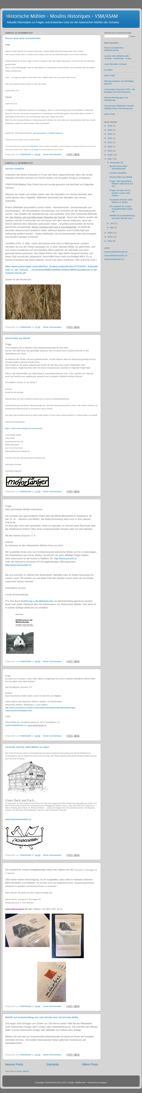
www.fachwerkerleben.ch (18, 819)
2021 (110, 142)
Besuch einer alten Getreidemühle (22, 38)
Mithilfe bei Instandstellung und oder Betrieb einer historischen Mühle (41, 1017)
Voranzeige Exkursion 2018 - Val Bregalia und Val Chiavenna (119, 90)
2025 (110, 126)
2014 (110, 241)
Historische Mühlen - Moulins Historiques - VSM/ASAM (62, 16)
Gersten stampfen (14, 168)
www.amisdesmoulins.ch (115, 255)
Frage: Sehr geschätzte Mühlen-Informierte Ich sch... (121, 183)
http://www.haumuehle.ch (18, 565)
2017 (110, 159)
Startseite (52, 1064)
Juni (112, 223)
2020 (110, 146)
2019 (110, 150)
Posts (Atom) (23, 1071)
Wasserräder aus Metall (17, 338)
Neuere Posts (14, 1064)
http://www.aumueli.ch (65, 558)
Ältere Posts (90, 1064)
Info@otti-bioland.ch (55, 133)
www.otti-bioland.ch (40, 133)
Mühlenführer (34, 146)
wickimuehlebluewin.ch (15, 725)
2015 (110, 237)
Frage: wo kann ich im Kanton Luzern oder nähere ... (120, 193)
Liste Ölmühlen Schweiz (115, 64)
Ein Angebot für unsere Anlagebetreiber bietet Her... (121, 209)
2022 (110, 138)
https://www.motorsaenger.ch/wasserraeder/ (24, 428)
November (115, 162)
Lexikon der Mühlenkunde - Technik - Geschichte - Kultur (117, 57)
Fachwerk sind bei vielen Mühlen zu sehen (27, 747)
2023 (110, 134)
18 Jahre (108, 70)
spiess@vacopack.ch (16, 909)
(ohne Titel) (109, 75)
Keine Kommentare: (52, 154)
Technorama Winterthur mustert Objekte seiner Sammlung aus (119, 107)
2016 (110, 232)
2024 (110, 130)
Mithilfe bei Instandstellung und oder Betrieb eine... (122, 216)
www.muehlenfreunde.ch (116, 251)
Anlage (36, 149)
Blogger (102, 1082)
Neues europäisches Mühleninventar (114, 48)
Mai (112, 227)
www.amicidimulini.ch (114, 259)
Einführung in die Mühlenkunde (37, 601)
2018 (110, 154)
